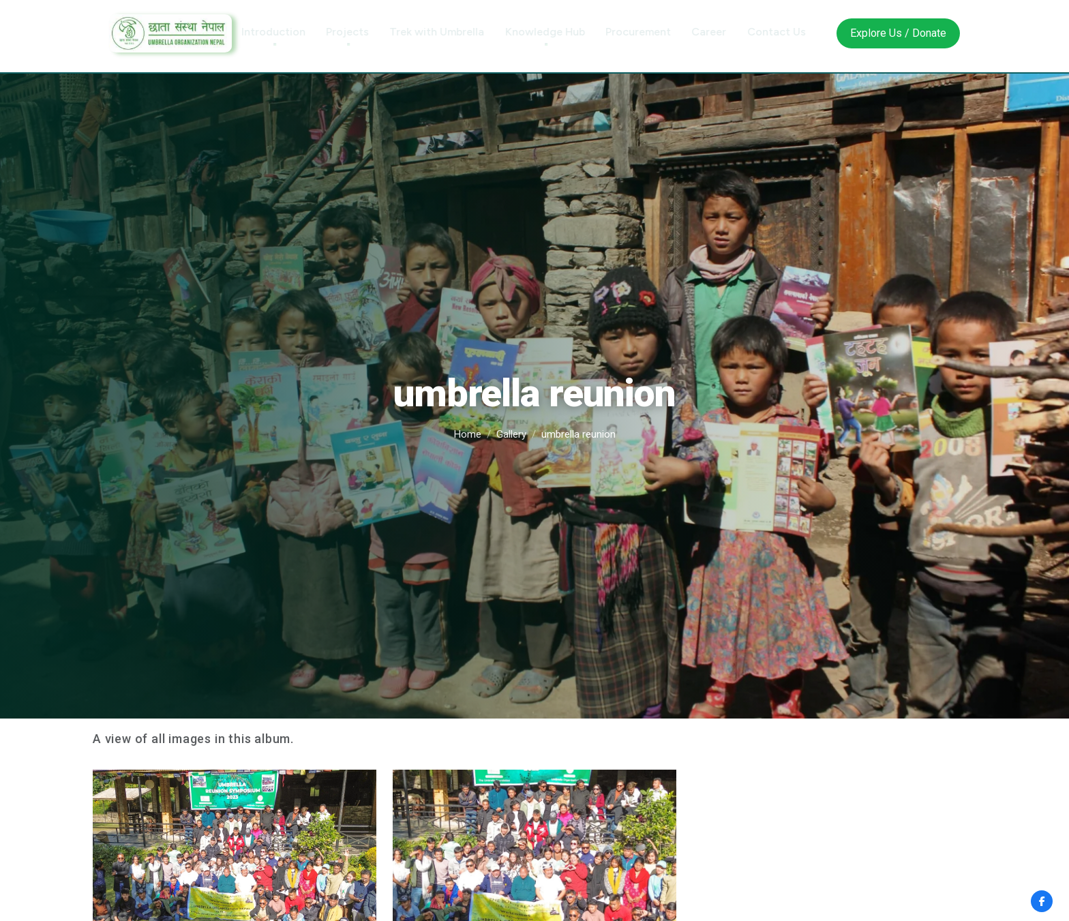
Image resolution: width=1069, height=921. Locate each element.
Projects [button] (359, 31)
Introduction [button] (286, 31)
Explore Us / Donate (898, 33)
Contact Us (788, 31)
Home (467, 434)
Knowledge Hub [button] (557, 31)
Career (721, 31)
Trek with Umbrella (449, 31)
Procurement (650, 31)
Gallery (511, 434)
